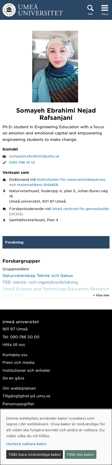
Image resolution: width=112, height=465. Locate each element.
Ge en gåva (13, 377)
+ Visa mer (101, 295)
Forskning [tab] (14, 242)
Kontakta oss (15, 354)
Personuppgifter (18, 403)
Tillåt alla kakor (80, 454)
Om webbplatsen (19, 388)
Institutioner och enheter (26, 370)
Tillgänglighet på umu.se (26, 395)
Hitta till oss (13, 344)
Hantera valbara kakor (26, 443)
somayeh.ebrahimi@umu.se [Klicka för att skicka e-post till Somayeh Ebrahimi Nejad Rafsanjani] (34, 156)
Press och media (18, 362)
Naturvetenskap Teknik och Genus (37, 275)
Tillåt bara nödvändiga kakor (34, 454)
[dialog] (56, 437)
